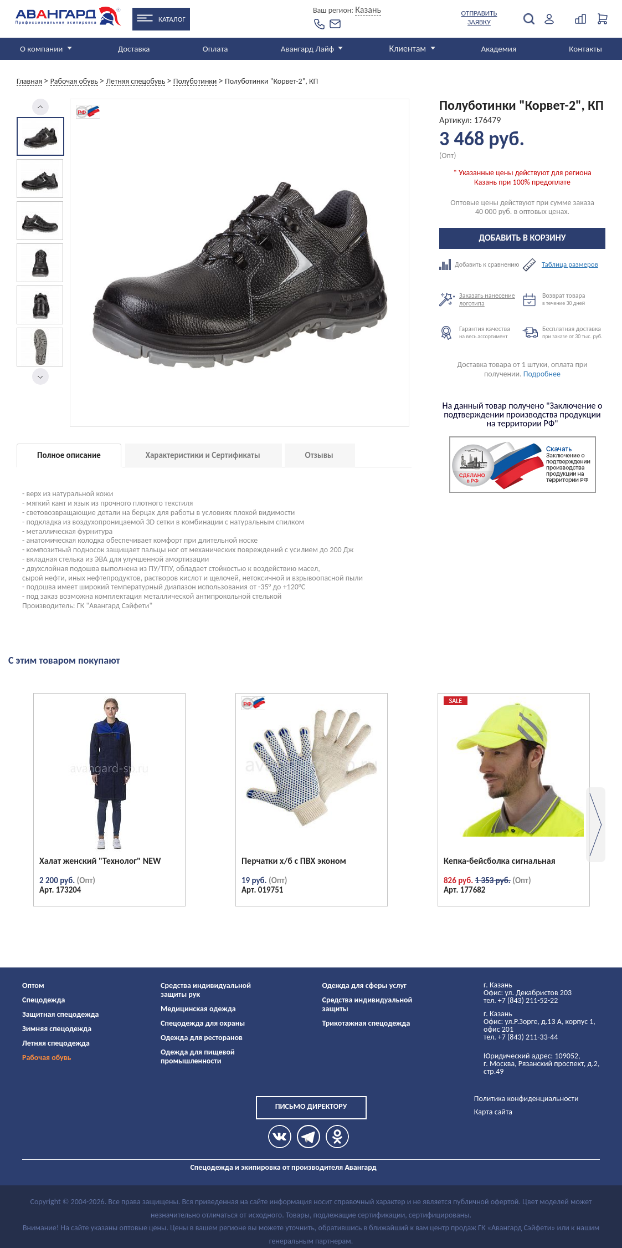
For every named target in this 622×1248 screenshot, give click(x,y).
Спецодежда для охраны (203, 1023)
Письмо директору (311, 1106)
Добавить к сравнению (480, 264)
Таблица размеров (570, 264)
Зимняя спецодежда (56, 1028)
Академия (498, 49)
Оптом (33, 985)
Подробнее (542, 374)
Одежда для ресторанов (202, 1037)
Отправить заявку (479, 17)
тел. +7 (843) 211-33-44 (521, 1037)
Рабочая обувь (46, 1057)
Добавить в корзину (522, 237)
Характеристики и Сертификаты (203, 455)
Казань (368, 9)
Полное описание (69, 455)
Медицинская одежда (198, 1008)
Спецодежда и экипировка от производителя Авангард (283, 1167)
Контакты (585, 49)
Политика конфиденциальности (526, 1098)
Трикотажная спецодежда (366, 1023)
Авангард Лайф (307, 49)
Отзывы (319, 455)
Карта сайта (493, 1112)
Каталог (172, 19)
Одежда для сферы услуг (364, 985)
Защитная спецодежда (60, 1014)
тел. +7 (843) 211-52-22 (521, 1000)
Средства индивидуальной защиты (367, 1004)
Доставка (134, 49)
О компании (41, 49)
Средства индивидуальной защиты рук (206, 990)
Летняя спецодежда (56, 1043)
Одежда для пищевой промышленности (198, 1056)
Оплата (215, 49)
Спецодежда (43, 1000)
